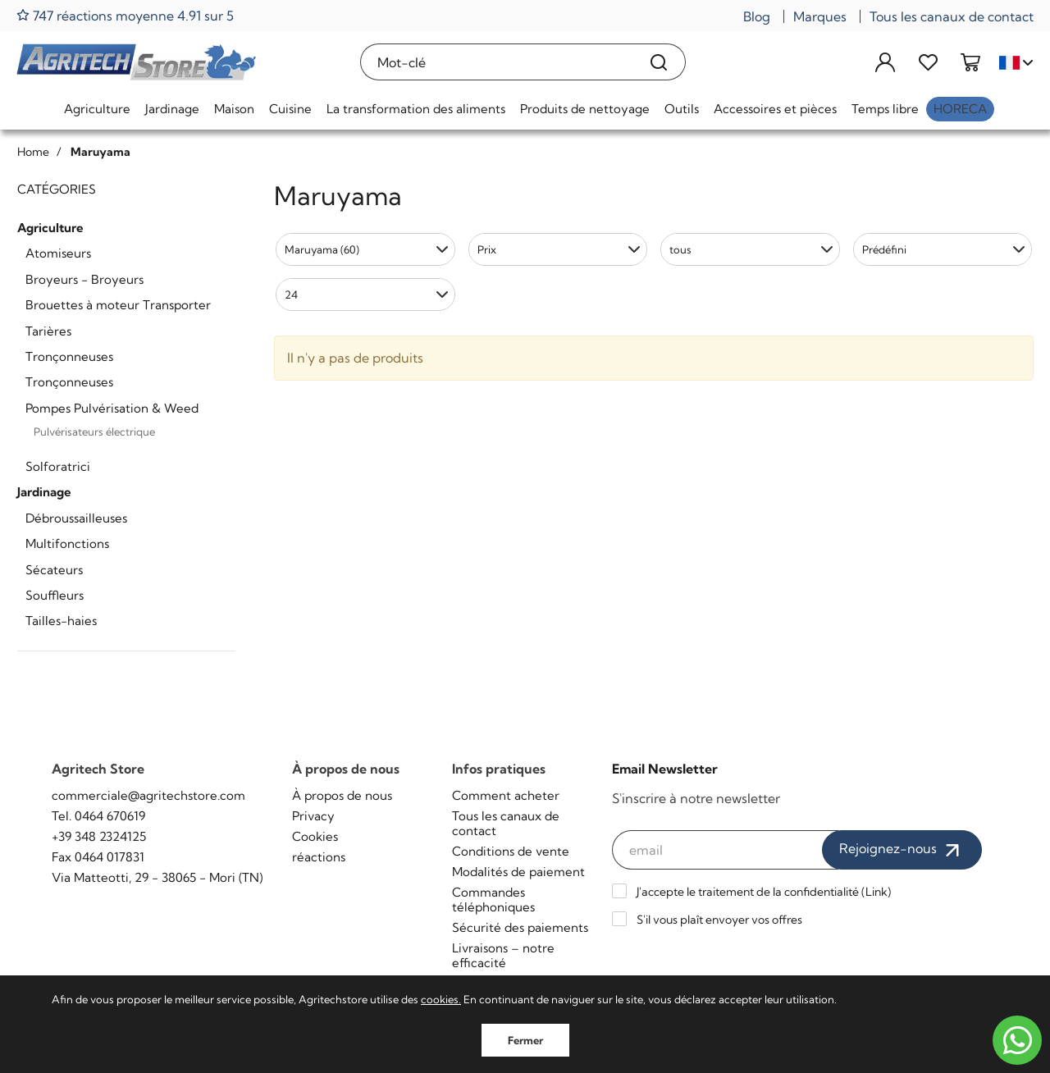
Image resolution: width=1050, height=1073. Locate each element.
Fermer (525, 1040)
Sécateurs (54, 570)
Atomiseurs (58, 253)
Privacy (313, 816)
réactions (318, 857)
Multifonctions (67, 543)
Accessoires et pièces (775, 108)
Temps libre (885, 108)
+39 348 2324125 (99, 836)
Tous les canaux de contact (952, 16)
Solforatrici (57, 466)
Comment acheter (505, 795)
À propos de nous (342, 795)
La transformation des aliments (415, 108)
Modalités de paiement (518, 871)
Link (876, 891)
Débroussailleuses (76, 518)
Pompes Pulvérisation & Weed (112, 408)
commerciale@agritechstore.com (148, 795)
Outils (681, 108)
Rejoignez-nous (902, 850)
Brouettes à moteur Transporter (118, 305)
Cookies (315, 836)
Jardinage (172, 108)
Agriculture (97, 108)
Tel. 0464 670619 (98, 816)
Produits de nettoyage (585, 108)
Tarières (48, 331)
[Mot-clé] (497, 61)
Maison (234, 108)
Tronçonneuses (69, 356)
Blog (756, 16)
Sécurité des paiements (520, 927)
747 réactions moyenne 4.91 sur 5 (125, 15)
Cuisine (290, 108)
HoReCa (960, 108)
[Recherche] (659, 61)
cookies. (441, 999)
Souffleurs (54, 595)
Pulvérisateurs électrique (94, 431)
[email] (725, 850)
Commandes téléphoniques (493, 899)
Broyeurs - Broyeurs (84, 279)
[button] (365, 249)
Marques (820, 16)
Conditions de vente (510, 851)
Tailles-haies (61, 620)
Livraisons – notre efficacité (503, 955)
